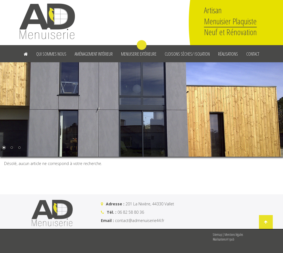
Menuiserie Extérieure (138, 54)
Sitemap (217, 234)
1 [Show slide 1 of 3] (4, 148)
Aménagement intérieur (94, 54)
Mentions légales (233, 234)
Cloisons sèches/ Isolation (187, 54)
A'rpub (230, 239)
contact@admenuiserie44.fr (139, 220)
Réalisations (228, 54)
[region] (141, 109)
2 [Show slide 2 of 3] (12, 148)
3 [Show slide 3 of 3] (19, 148)
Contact (252, 54)
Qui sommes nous (51, 54)
